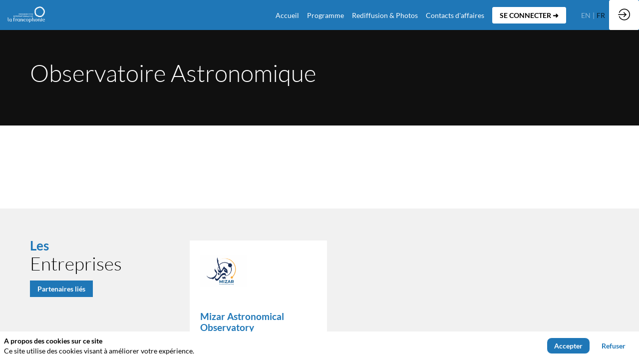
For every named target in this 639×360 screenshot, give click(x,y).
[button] (529, 15)
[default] (287, 15)
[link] (325, 15)
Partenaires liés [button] (61, 288)
